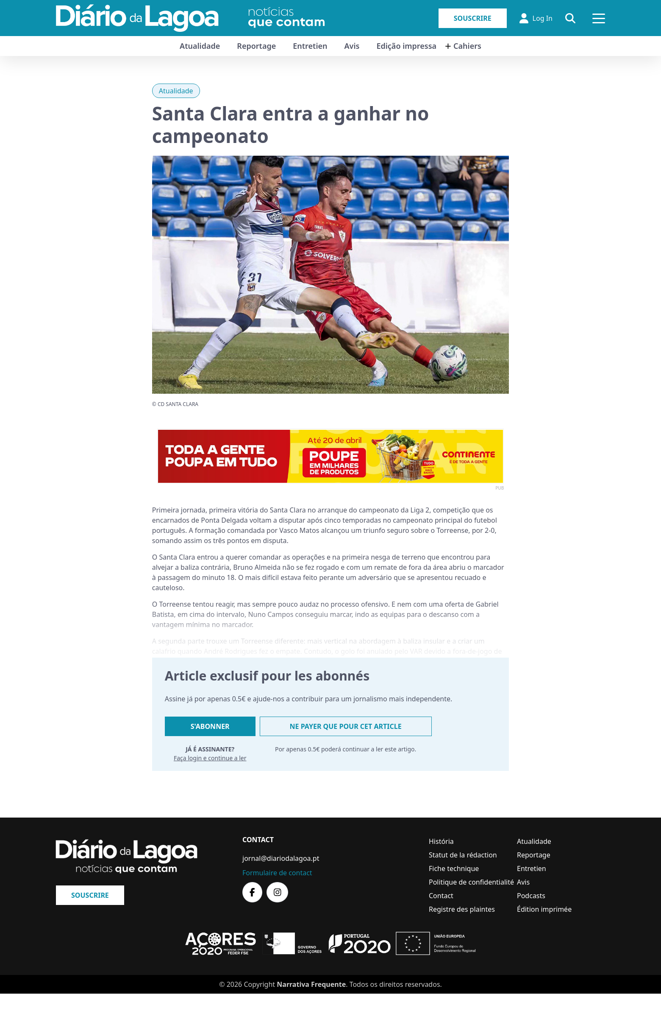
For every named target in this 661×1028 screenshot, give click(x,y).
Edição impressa (406, 46)
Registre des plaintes (462, 909)
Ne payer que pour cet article (346, 726)
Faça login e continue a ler (210, 758)
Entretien (310, 46)
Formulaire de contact (277, 872)
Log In (536, 18)
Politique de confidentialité (471, 882)
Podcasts (531, 895)
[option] (330, 456)
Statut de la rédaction (463, 855)
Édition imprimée (544, 909)
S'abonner (210, 726)
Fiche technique (454, 868)
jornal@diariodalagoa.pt (280, 858)
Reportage (256, 46)
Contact (441, 895)
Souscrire (473, 18)
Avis (351, 46)
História (441, 841)
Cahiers (467, 46)
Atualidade (200, 46)
